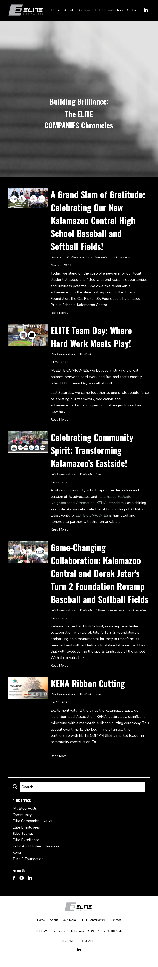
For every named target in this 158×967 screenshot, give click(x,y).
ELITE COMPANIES (92, 515)
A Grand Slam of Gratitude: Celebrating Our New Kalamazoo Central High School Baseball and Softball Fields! (98, 220)
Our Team (84, 10)
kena (98, 473)
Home (55, 10)
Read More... (60, 313)
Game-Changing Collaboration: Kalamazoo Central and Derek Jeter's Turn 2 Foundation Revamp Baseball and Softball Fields (99, 573)
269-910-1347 (113, 931)
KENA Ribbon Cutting (88, 683)
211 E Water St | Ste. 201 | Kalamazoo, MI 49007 (67, 931)
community (57, 257)
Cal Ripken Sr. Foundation (99, 298)
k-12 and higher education (110, 610)
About (68, 10)
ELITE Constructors (109, 10)
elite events (101, 257)
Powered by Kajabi (79, 956)
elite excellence (26, 839)
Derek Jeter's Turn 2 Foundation (108, 632)
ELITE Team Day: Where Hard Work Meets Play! (91, 337)
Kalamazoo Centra (92, 304)
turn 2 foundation (120, 257)
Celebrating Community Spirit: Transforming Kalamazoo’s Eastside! (92, 450)
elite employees (26, 827)
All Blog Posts (25, 808)
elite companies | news (79, 257)
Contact (132, 10)
